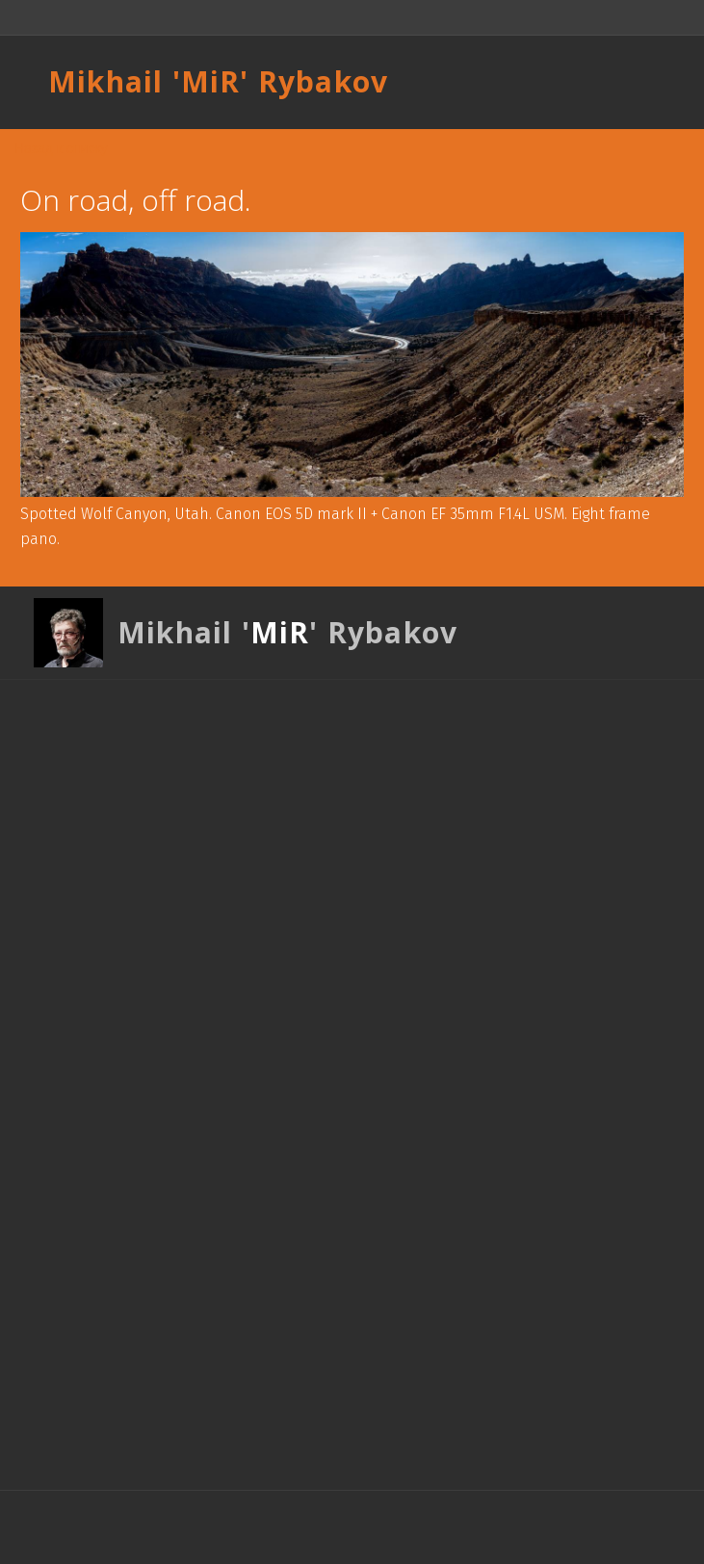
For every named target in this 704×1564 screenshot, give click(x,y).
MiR (211, 81)
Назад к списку (61, 148)
